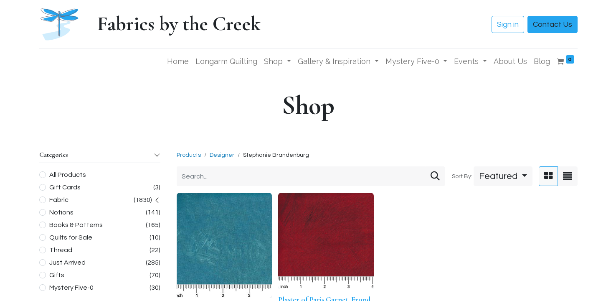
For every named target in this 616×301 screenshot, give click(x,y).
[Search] (435, 176)
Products (189, 155)
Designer (222, 155)
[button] (503, 176)
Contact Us (552, 24)
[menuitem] (178, 61)
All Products (67, 174)
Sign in (508, 24)
